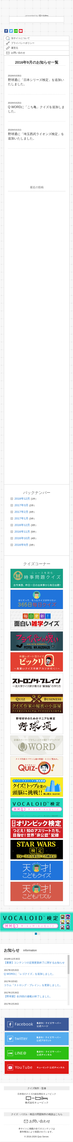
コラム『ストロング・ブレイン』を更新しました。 (33, 985)
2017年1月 (21, 518)
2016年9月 (21, 544)
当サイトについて (20, 38)
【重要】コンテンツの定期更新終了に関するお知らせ (34, 962)
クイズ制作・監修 (36, 1088)
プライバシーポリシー (22, 43)
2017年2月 (21, 511)
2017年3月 (21, 505)
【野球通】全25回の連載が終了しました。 (28, 996)
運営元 (14, 48)
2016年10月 (22, 538)
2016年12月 (22, 525)
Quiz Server (42, 1136)
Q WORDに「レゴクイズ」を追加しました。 (29, 973)
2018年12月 (22, 498)
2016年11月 (22, 531)
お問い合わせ (18, 52)
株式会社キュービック (36, 1102)
